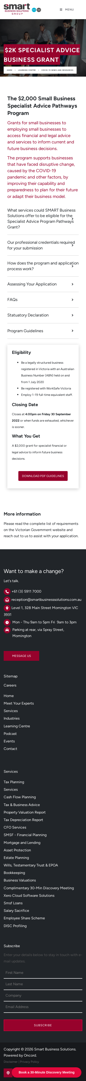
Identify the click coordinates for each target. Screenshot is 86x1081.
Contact (10, 749)
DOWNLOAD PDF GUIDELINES (43, 474)
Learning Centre (27, 70)
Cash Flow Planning (20, 797)
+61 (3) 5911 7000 (26, 591)
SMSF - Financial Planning (25, 835)
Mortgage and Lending (22, 842)
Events (9, 741)
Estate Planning (16, 857)
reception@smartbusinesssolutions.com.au (46, 599)
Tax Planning (14, 782)
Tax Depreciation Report (23, 820)
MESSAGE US (13, 654)
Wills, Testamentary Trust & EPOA (31, 865)
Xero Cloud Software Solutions (29, 895)
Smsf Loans (13, 903)
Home (9, 70)
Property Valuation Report (25, 812)
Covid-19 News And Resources (57, 70)
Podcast (10, 733)
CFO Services (15, 827)
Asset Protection (17, 850)
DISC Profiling (15, 926)
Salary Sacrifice (16, 910)
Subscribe (43, 1025)
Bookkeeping (14, 873)
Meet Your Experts (19, 703)
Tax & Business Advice (22, 805)
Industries (11, 718)
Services (11, 711)
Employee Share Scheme (24, 918)
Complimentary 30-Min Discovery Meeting (39, 888)
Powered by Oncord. (20, 1055)
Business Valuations (20, 880)
